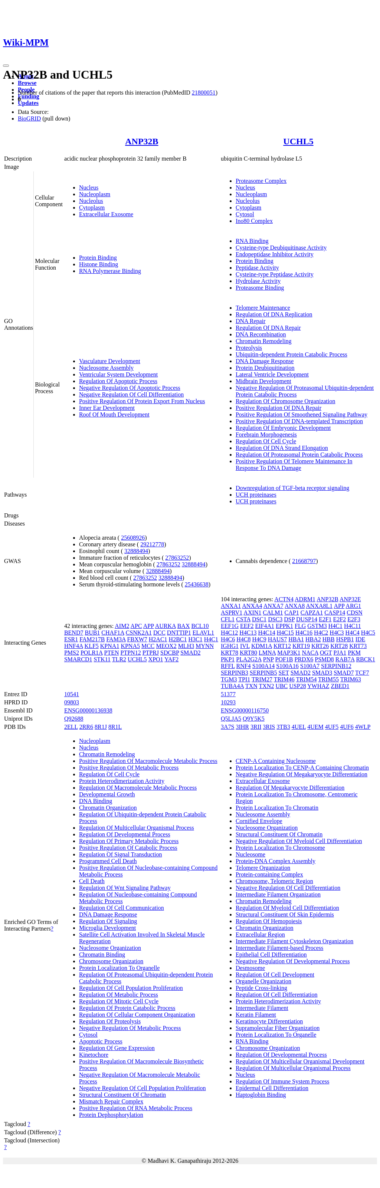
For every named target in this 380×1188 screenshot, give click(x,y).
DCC (159, 632)
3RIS (269, 727)
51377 (228, 694)
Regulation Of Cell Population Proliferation (131, 988)
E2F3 (353, 619)
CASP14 (334, 612)
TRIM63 (350, 679)
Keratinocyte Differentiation (269, 1021)
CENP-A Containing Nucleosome (276, 761)
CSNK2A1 (139, 632)
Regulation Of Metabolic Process (118, 994)
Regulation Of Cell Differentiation (277, 994)
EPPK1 (284, 626)
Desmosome (250, 968)
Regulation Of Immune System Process (282, 1081)
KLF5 (92, 646)
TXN (251, 686)
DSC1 (259, 619)
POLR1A (92, 652)
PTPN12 (131, 652)
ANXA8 (295, 606)
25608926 (133, 537)
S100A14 (263, 666)
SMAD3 (322, 672)
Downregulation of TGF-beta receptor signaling (292, 488)
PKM (354, 652)
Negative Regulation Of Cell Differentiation (131, 394)
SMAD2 (190, 652)
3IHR (242, 727)
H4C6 (228, 639)
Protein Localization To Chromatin (277, 807)
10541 (71, 694)
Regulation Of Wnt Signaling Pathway (125, 888)
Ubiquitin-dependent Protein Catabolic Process (291, 354)
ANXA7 (273, 606)
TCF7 (362, 672)
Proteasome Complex (261, 181)
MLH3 (186, 646)
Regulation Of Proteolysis (110, 1021)
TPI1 (244, 679)
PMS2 (71, 652)
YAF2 (171, 659)
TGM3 (229, 679)
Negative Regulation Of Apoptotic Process (129, 388)
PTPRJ (150, 652)
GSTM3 (317, 626)
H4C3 (337, 632)
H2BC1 (178, 639)
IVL (245, 646)
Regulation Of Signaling (108, 921)
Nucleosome (250, 854)
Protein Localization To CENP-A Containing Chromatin (302, 767)
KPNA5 (130, 646)
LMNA (267, 652)
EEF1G (230, 626)
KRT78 (229, 652)
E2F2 (339, 619)
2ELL (71, 727)
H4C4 (352, 632)
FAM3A (115, 639)
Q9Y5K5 (254, 718)
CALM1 (273, 612)
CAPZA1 (312, 612)
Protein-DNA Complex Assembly (275, 861)
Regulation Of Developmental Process (124, 834)
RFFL (228, 666)
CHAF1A (112, 632)
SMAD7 (344, 672)
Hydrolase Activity (258, 281)
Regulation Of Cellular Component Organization (137, 1014)
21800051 (204, 92)
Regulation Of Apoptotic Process (118, 381)
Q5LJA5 (231, 718)
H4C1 (211, 639)
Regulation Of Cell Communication (121, 908)
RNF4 (243, 666)
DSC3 (275, 619)
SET (284, 672)
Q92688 (73, 718)
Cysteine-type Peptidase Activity (275, 274)
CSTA (243, 619)
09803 (71, 702)
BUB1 (92, 632)
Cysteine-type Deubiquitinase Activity (281, 247)
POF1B (284, 659)
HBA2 (313, 639)
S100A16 (287, 666)
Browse (27, 83)
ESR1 (71, 639)
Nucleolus (91, 201)
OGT (326, 652)
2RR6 (86, 727)
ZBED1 (340, 686)
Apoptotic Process (100, 1041)
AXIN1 (252, 612)
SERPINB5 (263, 672)
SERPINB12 (336, 666)
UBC (281, 686)
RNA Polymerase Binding (110, 271)
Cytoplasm (92, 207)
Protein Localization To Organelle (119, 968)
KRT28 (339, 646)
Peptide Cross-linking (261, 988)
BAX (183, 626)
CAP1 (292, 612)
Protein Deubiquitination (265, 368)
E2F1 (325, 619)
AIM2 (122, 626)
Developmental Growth (107, 794)
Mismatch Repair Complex (111, 1101)
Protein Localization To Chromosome (280, 848)
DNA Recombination (261, 334)
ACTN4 (284, 599)
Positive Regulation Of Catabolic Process (128, 848)
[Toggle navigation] (6, 66)
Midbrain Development (263, 381)
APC (136, 626)
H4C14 (266, 632)
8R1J (101, 727)
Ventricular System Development (118, 374)
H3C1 (196, 639)
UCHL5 (298, 141)
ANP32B (141, 141)
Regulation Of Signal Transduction (120, 854)
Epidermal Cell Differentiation (272, 1088)
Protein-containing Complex (269, 874)
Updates (28, 103)
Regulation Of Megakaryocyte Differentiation (290, 787)
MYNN (205, 646)
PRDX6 (304, 659)
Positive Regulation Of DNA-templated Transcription (299, 421)
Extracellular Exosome (106, 214)
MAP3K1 (288, 652)
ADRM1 (305, 599)
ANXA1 (231, 606)
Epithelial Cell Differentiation (271, 954)
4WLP (363, 727)
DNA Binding (95, 801)
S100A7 (310, 666)
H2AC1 (158, 639)
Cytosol (245, 214)
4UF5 (331, 727)
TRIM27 (262, 679)
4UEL (299, 727)
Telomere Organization (263, 868)
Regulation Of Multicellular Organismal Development (300, 1061)
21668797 (304, 561)
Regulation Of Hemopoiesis (269, 921)
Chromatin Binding (102, 954)
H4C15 (285, 632)
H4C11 (352, 626)
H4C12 (229, 632)
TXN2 (266, 686)
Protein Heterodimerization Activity (121, 781)
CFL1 (228, 619)
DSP (289, 619)
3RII (255, 727)
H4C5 (368, 632)
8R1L (115, 727)
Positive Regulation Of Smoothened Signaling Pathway (301, 414)
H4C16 (303, 632)
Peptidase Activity (257, 267)
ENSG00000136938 (88, 710)
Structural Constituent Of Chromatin (122, 1095)
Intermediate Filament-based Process (279, 948)
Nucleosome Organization (110, 948)
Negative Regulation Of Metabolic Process (130, 1028)
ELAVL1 (203, 632)
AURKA (165, 626)
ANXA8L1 (319, 606)
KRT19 (301, 646)
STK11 (102, 659)
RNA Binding (252, 241)
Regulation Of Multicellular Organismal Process (136, 828)
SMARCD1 (78, 659)
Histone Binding (98, 264)
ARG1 (353, 606)
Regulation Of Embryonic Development (283, 428)
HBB (328, 639)
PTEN (111, 652)
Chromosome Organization (111, 961)
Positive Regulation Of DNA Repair (278, 408)
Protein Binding (98, 257)
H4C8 (243, 639)
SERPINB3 (234, 672)
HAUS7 (277, 639)
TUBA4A (232, 686)
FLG (300, 626)
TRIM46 (284, 679)
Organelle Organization (263, 981)
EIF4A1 (264, 626)
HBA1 (296, 639)
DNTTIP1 (179, 632)
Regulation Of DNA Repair (268, 328)
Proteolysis (249, 348)
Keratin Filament (256, 1014)
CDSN (355, 612)
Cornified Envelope (259, 821)
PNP (268, 659)
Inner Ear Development (107, 408)
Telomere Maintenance (263, 308)
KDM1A (261, 646)
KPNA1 (109, 646)
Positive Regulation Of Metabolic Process (128, 767)
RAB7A (345, 659)
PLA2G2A (248, 659)
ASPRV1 (231, 612)
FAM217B (92, 639)
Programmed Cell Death (108, 861)
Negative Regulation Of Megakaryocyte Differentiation (301, 774)
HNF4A (73, 646)
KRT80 (248, 652)
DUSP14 (306, 619)
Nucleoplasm (94, 194)
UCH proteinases (256, 494)
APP (148, 626)
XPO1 (155, 659)
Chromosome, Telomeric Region (274, 881)
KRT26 (320, 646)
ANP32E (350, 599)
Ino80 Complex (254, 221)
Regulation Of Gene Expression (117, 1048)
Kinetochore (93, 1055)
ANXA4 (252, 606)
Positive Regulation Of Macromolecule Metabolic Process (148, 761)
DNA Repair (250, 321)
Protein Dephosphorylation (111, 1115)
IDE (361, 639)
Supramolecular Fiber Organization (278, 1028)
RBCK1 (365, 659)
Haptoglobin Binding (261, 1095)
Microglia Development (107, 928)
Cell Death (92, 881)
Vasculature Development (109, 361)
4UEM (315, 727)
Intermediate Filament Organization (278, 894)
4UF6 (346, 727)
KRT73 (358, 646)
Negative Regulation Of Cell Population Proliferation (142, 1088)
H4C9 (259, 639)
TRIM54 (306, 679)
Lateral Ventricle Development (272, 374)
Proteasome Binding (260, 287)
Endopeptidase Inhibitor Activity (275, 254)
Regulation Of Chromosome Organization (285, 401)
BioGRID (29, 118)
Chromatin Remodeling (264, 341)
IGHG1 (230, 646)
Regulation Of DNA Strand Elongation (282, 448)
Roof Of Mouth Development (114, 414)
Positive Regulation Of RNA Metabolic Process (135, 1108)
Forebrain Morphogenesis (266, 434)
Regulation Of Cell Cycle (266, 441)
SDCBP (169, 652)
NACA (310, 652)
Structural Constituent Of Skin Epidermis (285, 914)
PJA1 (340, 652)
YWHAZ (318, 686)
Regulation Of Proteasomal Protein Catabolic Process (299, 454)
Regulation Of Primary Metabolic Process (128, 841)
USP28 (297, 686)
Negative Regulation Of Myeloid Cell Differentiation (299, 841)
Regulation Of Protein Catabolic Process (127, 1008)
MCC (148, 646)
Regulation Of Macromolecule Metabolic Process (138, 787)
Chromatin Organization (108, 807)
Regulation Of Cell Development (275, 974)
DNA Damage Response (265, 361)
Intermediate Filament (262, 1008)
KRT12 (282, 646)
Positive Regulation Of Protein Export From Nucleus (142, 401)
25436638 (197, 584)
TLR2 (119, 659)
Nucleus (88, 187)
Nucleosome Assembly (106, 368)
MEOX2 (166, 646)
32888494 (136, 551)
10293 (228, 702)
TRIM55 (328, 679)
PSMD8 (324, 659)
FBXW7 (137, 639)
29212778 (152, 544)
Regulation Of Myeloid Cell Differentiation (287, 908)
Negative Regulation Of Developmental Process (293, 961)
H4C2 (321, 632)
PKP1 (228, 659)
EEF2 (246, 626)
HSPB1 (345, 639)
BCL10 (200, 626)
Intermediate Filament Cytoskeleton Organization (294, 941)
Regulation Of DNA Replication (274, 314)
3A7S (227, 727)
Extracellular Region (260, 934)
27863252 (177, 557)
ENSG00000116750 (245, 710)
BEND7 (73, 632)
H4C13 (247, 632)
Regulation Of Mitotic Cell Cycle (118, 1001)
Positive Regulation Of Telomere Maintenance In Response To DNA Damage (294, 464)
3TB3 (283, 727)
